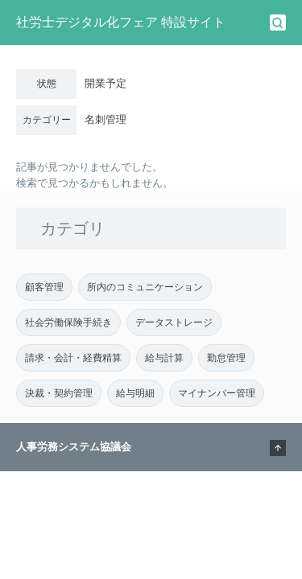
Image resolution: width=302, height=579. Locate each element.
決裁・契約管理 (59, 393)
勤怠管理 (226, 357)
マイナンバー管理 (216, 393)
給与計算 (164, 357)
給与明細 (135, 393)
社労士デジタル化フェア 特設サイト (120, 22)
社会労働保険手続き (68, 322)
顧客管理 (44, 287)
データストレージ (174, 322)
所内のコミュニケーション (145, 287)
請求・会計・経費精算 (73, 357)
